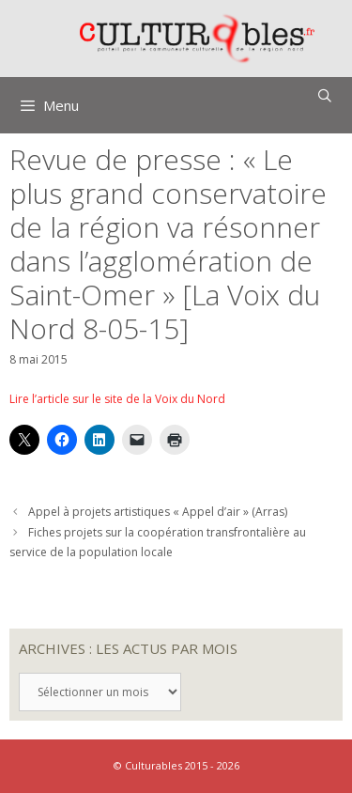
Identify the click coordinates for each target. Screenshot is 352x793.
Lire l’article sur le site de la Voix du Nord (117, 399)
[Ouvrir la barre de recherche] (325, 96)
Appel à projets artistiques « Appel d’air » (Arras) (157, 512)
